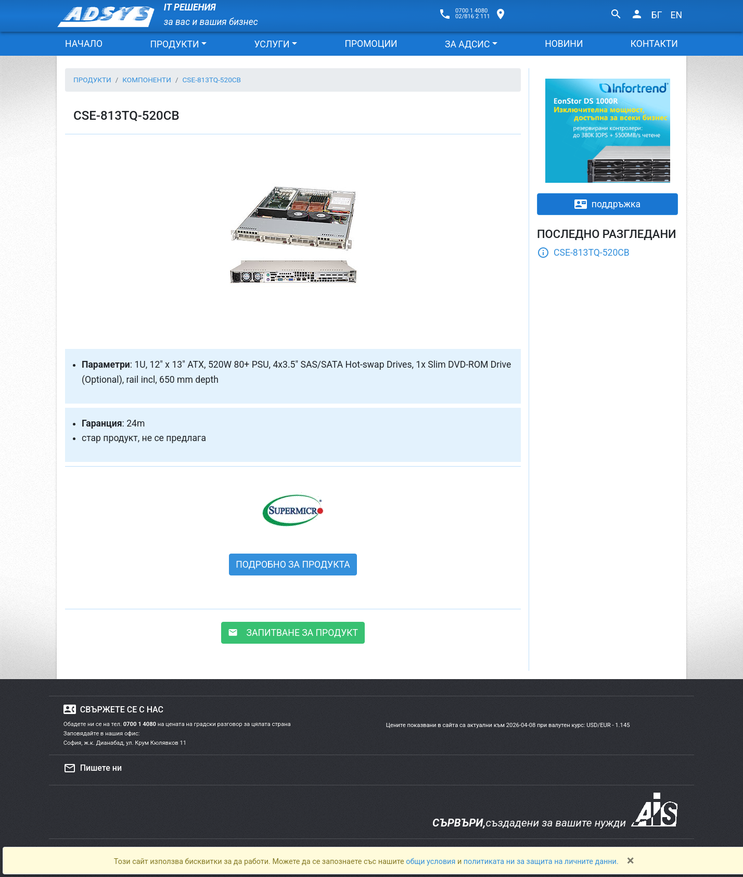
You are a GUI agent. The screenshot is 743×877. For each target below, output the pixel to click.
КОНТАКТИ (654, 44)
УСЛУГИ (271, 44)
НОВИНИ (564, 44)
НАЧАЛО (84, 44)
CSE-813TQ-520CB (583, 252)
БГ (656, 15)
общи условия (431, 861)
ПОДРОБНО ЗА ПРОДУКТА (293, 564)
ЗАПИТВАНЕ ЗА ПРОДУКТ (293, 633)
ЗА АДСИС (467, 44)
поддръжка (607, 204)
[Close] (630, 860)
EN (676, 15)
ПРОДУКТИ (174, 44)
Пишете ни (92, 768)
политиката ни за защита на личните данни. (541, 861)
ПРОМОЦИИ (370, 44)
